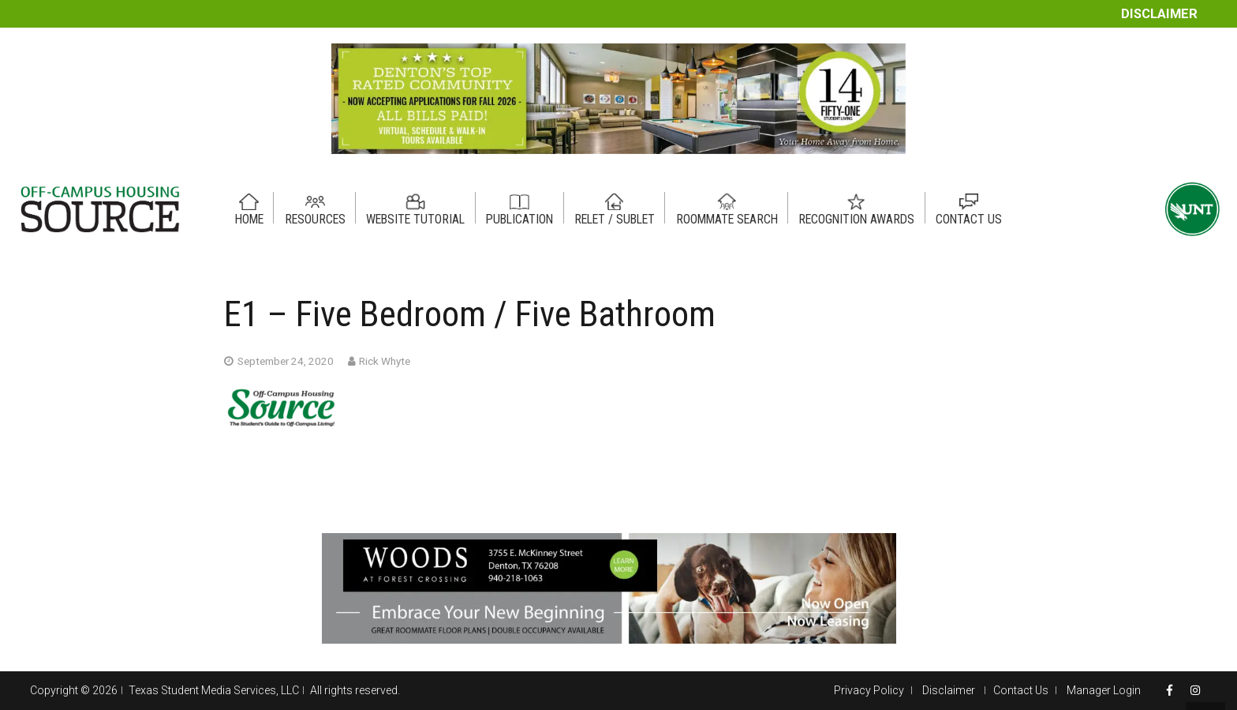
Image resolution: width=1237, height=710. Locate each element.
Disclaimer (1159, 13)
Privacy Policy (869, 690)
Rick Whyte (384, 361)
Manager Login (1104, 690)
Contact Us (1020, 690)
